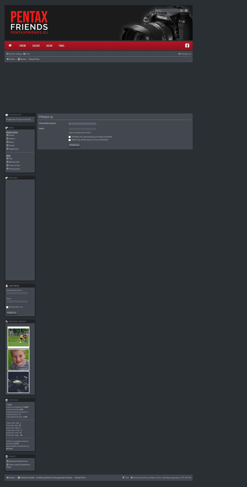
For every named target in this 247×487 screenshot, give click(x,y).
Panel (61, 45)
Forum (22, 45)
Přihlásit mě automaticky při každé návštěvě (90, 136)
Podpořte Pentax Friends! (18, 119)
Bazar (49, 45)
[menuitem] (26, 54)
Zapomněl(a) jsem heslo (80, 132)
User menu (12, 286)
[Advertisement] (99, 87)
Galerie (36, 45)
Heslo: (42, 128)
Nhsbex (9, 448)
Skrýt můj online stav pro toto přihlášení (88, 139)
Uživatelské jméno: (47, 123)
